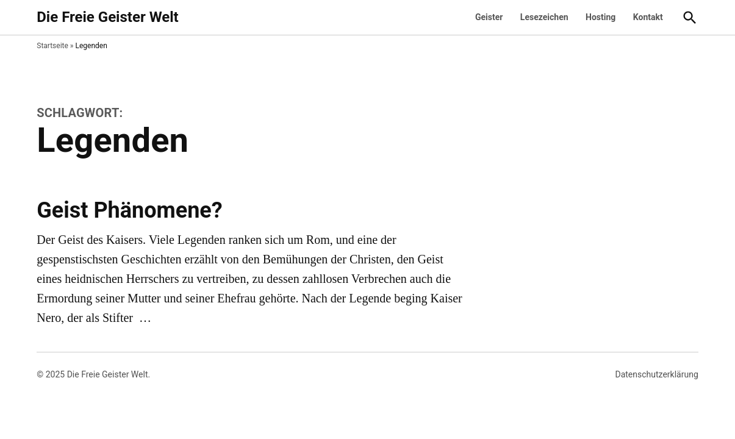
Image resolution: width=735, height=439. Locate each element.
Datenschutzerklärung (656, 374)
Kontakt (648, 17)
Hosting (600, 17)
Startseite (52, 45)
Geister (489, 17)
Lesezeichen (544, 17)
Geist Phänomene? (129, 210)
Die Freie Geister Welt (107, 17)
